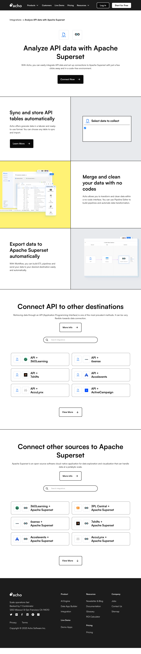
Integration (66, 611)
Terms (25, 622)
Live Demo (59, 5)
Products (31, 5)
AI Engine (65, 601)
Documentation (93, 606)
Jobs (114, 601)
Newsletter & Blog (94, 601)
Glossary (90, 611)
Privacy (13, 622)
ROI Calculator (93, 616)
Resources (81, 5)
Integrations (15, 19)
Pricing (70, 5)
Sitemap (115, 611)
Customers (47, 5)
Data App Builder (69, 606)
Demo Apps (66, 627)
